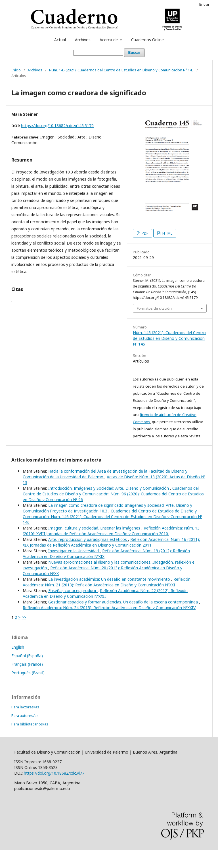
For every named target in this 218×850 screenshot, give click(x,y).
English (17, 647)
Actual (60, 39)
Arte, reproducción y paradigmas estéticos (88, 539)
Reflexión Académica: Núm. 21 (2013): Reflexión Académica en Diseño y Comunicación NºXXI (106, 582)
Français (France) (27, 664)
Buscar (134, 52)
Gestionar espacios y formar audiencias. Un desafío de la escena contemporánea (123, 602)
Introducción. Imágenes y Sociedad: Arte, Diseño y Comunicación (109, 488)
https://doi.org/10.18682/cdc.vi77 (54, 773)
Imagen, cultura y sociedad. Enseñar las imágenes (94, 528)
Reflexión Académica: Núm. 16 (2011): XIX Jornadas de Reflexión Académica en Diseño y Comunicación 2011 (111, 542)
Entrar (204, 4)
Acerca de (109, 39)
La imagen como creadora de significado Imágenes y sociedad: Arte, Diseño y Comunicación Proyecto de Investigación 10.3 (107, 508)
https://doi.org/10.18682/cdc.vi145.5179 (57, 125)
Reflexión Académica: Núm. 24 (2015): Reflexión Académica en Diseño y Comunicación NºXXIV (109, 607)
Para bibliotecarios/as (29, 724)
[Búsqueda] (98, 53)
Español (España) (27, 655)
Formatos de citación (154, 308)
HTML (167, 233)
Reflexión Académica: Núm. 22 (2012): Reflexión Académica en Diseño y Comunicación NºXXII (105, 593)
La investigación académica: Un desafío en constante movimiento (109, 579)
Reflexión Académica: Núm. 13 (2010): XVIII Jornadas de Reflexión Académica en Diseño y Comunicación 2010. (111, 530)
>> (24, 617)
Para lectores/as (25, 707)
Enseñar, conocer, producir (73, 590)
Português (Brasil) (28, 672)
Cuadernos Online (147, 39)
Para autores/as (25, 715)
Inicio (16, 70)
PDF (144, 233)
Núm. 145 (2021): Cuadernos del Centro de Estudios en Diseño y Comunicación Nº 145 (121, 70)
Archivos (83, 39)
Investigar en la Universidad (74, 550)
